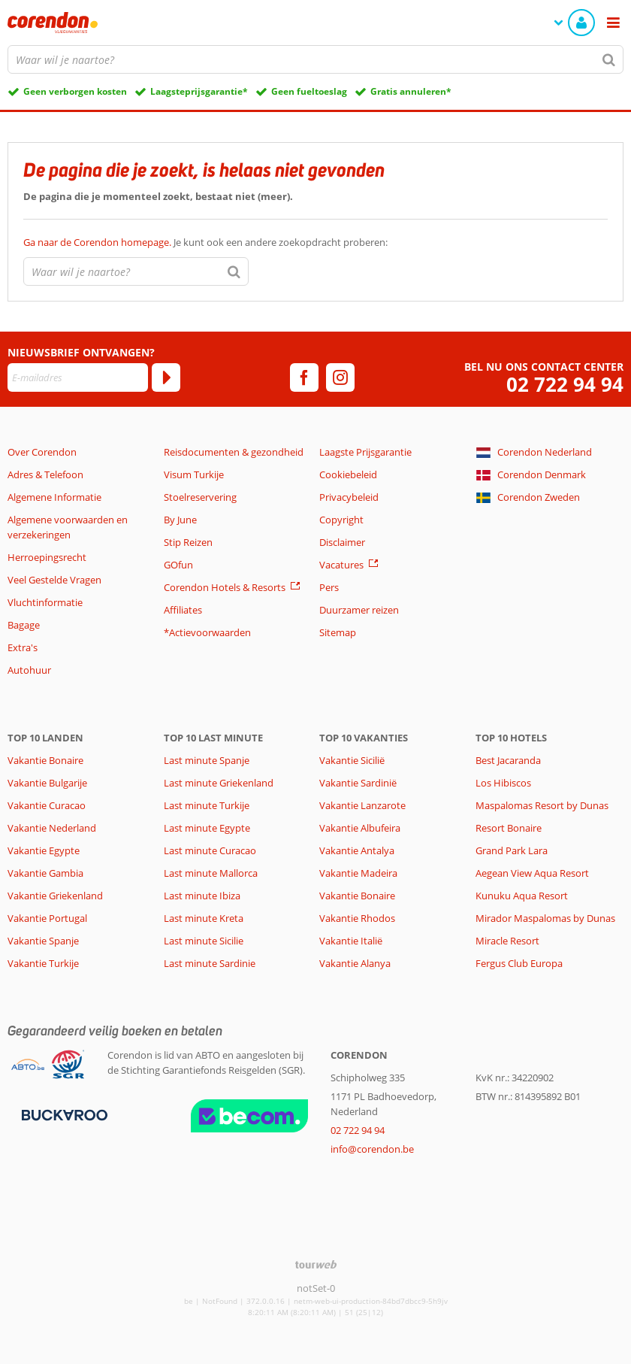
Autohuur (29, 670)
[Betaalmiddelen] (62, 1113)
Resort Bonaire (509, 828)
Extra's (23, 647)
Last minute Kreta (203, 918)
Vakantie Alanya (355, 963)
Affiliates (183, 610)
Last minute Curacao (210, 850)
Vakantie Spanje (43, 940)
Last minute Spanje (206, 760)
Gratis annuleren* (410, 91)
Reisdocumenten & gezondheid (233, 452)
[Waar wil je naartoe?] (315, 59)
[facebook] (304, 377)
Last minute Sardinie (209, 963)
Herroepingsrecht (47, 557)
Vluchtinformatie (45, 602)
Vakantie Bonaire (45, 760)
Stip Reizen (188, 542)
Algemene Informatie (54, 497)
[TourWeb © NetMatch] (316, 1264)
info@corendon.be (372, 1149)
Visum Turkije (194, 474)
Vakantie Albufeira (359, 828)
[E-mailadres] (78, 377)
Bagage (24, 625)
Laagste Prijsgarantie (365, 452)
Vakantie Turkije (43, 963)
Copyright (341, 519)
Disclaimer (342, 542)
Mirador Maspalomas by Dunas (545, 918)
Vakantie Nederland (52, 828)
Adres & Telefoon (45, 474)
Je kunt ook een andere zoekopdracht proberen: (205, 242)
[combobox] (315, 59)
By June (180, 519)
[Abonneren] (166, 377)
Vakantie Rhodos (357, 918)
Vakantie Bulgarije (47, 783)
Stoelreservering (200, 497)
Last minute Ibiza (202, 895)
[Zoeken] (609, 59)
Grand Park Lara (512, 850)
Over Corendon (42, 452)
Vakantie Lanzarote (362, 805)
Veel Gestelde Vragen (54, 580)
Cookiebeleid (348, 474)
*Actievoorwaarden (207, 632)
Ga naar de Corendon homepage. (98, 242)
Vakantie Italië (350, 940)
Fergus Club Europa (519, 963)
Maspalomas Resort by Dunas (542, 805)
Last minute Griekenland (218, 783)
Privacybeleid (349, 497)
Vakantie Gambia (45, 873)
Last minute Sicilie (203, 940)
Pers (329, 587)
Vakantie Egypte (44, 850)
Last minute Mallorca (211, 873)
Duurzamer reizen (359, 610)
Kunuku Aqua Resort (522, 895)
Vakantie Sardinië (358, 783)
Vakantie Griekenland (55, 895)
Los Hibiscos (503, 783)
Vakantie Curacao (47, 805)
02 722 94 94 (564, 384)
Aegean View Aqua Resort (532, 873)
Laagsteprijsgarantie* (199, 91)
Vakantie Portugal (47, 918)
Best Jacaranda (508, 760)
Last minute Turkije (206, 805)
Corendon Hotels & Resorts (224, 587)
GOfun (178, 564)
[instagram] (340, 377)
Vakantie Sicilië (352, 760)
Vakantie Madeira (358, 873)
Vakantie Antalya (356, 850)
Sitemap (337, 632)
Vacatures (341, 564)
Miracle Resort (507, 940)
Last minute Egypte (207, 828)
